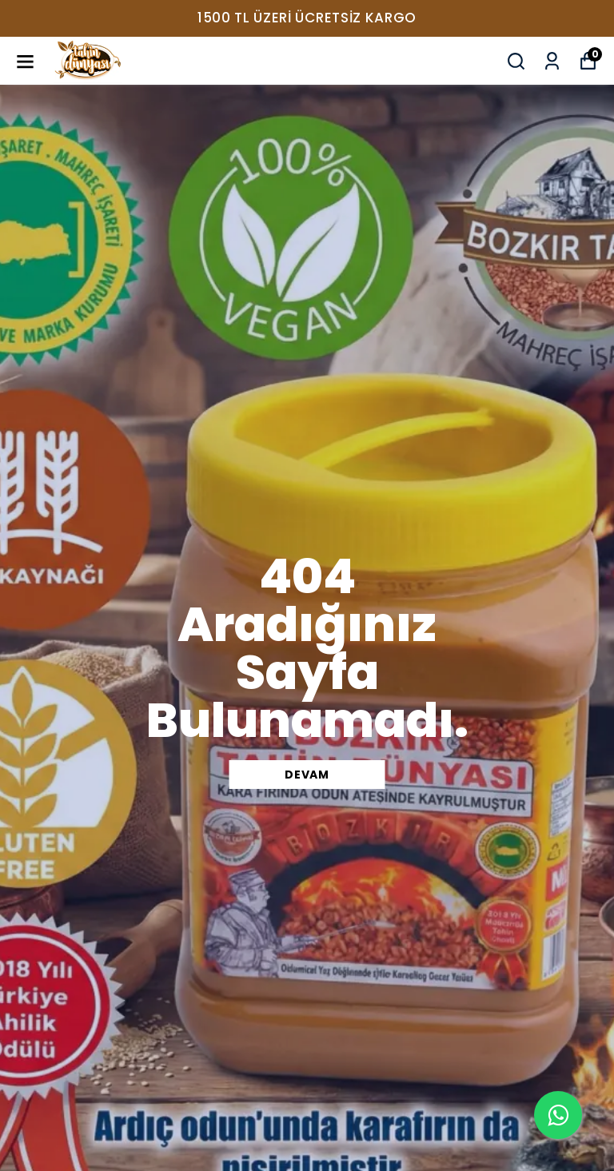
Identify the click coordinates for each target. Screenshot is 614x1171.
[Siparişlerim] (552, 61)
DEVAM (307, 775)
